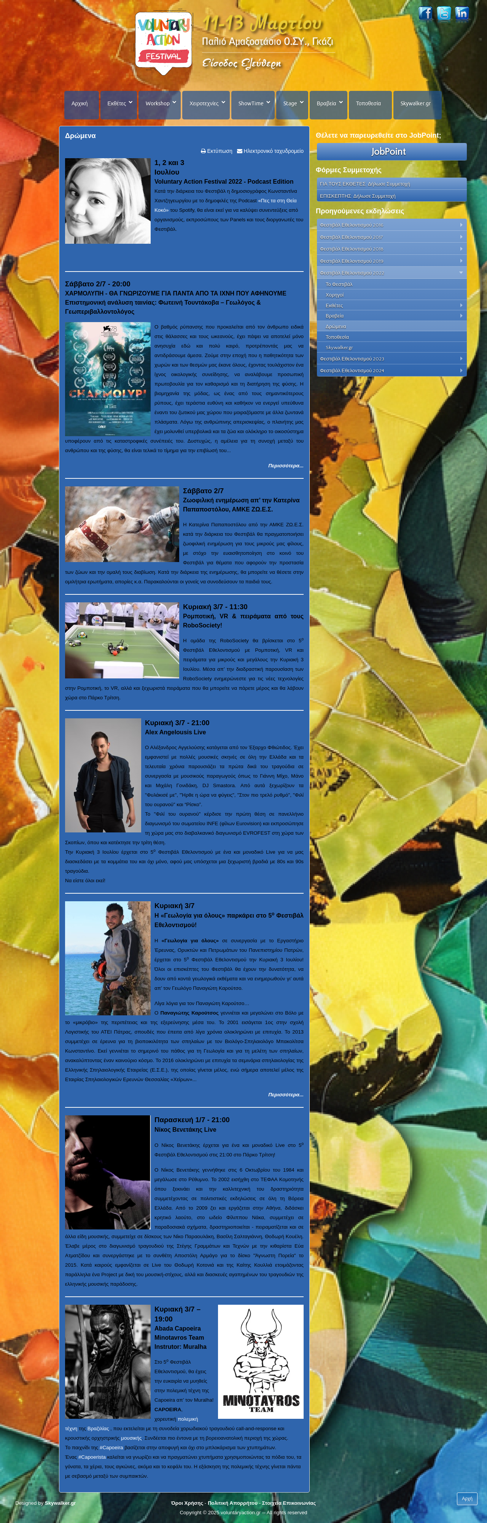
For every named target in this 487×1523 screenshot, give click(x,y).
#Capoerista (92, 1457)
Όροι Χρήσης (187, 1503)
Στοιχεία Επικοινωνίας (289, 1503)
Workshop (158, 103)
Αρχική (80, 103)
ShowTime (251, 103)
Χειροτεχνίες (203, 103)
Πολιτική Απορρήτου (233, 1503)
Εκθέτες (117, 103)
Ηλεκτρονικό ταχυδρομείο (273, 151)
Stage (290, 103)
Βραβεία (326, 103)
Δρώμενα (80, 136)
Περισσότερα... (286, 465)
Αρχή (467, 1498)
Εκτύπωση (219, 151)
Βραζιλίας (98, 1428)
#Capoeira (111, 1447)
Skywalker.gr (416, 103)
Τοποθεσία (368, 103)
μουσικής (131, 1438)
